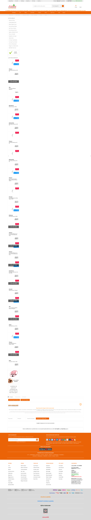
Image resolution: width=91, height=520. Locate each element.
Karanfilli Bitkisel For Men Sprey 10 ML (13, 198)
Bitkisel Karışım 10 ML (13, 106)
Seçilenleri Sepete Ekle (42, 418)
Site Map (47, 480)
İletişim (46, 15)
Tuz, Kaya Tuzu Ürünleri (13, 41)
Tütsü (26, 12)
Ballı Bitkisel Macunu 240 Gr (13, 71)
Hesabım (60, 475)
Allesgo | (50, 456)
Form (46, 12)
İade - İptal (23, 471)
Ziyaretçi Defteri (11, 484)
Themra (10, 69)
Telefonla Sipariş (11, 478)
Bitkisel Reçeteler (49, 475)
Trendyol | (51, 454)
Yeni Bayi (22, 0)
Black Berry (11, 105)
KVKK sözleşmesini (13, 441)
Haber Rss (48, 482)
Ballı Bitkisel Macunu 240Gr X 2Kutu (12, 344)
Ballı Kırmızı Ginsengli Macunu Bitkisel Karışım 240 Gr (13, 180)
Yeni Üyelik (57, 428)
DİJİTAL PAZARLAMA (45, 505)
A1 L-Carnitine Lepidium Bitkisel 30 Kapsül (13, 308)
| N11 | (28, 454)
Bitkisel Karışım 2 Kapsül (13, 290)
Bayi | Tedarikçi (34, 15)
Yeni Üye (33, 0)
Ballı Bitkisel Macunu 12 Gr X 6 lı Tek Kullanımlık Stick (13, 234)
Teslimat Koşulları (24, 469)
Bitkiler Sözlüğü (49, 477)
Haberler (9, 480)
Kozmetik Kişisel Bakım (13, 26)
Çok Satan (32, 12)
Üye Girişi (63, 428)
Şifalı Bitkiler (48, 469)
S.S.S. (9, 465)
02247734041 (69, 0)
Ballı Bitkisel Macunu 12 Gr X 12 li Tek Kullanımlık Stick (13, 253)
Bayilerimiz (10, 475)
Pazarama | (61, 454)
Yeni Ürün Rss (48, 484)
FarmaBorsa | (40, 456)
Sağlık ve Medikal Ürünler (13, 32)
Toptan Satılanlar (36, 475)
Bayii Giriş (60, 473)
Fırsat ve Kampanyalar (13, 43)
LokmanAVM (45, 517)
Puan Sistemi (18, 15)
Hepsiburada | (56, 454)
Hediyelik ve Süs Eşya (12, 36)
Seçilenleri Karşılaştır (31, 418)
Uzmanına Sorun (11, 471)
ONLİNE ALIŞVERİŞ (45, 497)
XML (59, 12)
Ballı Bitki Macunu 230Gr (13, 216)
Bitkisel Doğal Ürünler (13, 24)
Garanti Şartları (23, 473)
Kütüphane (48, 465)
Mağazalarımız (10, 477)
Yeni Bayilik (61, 471)
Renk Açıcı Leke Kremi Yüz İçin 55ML (13, 272)
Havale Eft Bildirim (24, 478)
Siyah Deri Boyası (25, 399)
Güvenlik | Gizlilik (26, 15)
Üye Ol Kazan (35, 465)
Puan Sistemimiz (36, 473)
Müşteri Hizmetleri (24, 480)
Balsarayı (11, 215)
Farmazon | (45, 456)
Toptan (39, 12)
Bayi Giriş (28, 0)
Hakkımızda (11, 15)
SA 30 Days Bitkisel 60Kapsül (12, 89)
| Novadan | (34, 456)
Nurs (10, 360)
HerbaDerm (11, 270)
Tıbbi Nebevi (48, 467)
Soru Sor (16, 0)
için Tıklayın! (76, 468)
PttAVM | (43, 454)
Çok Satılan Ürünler (36, 477)
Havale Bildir (61, 477)
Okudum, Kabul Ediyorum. (17, 442)
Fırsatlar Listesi (36, 469)
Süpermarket (11, 38)
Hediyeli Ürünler (36, 471)
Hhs (9, 87)
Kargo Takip (11, 0)
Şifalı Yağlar (48, 471)
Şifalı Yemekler (48, 473)
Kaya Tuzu (52, 12)
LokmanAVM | (33, 454)
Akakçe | (54, 456)
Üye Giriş (39, 0)
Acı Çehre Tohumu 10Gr (13, 361)
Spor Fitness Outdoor (12, 28)
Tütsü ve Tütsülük (12, 34)
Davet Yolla (35, 478)
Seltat (10, 324)
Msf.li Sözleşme (23, 475)
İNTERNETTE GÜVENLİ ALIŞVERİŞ (45, 501)
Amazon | (47, 454)
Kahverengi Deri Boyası (14, 399)
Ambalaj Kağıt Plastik (12, 22)
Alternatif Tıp (48, 478)
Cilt (20, 12)
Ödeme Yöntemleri (24, 467)
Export (64, 12)
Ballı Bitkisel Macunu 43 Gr (13, 143)
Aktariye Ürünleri (12, 20)
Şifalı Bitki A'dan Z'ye (12, 47)
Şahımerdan (11, 123)
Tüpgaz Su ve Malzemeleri (13, 45)
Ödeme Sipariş (23, 465)
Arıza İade (60, 478)
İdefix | (57, 456)
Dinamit (10, 196)
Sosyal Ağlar (10, 482)
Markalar (14, 12)
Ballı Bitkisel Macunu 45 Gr (13, 161)
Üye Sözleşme (61, 467)
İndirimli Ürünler (36, 467)
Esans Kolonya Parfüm (13, 30)
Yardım (41, 15)
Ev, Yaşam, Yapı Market (13, 40)
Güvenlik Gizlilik (23, 477)
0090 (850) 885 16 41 (75, 473)
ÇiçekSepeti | (38, 454)
